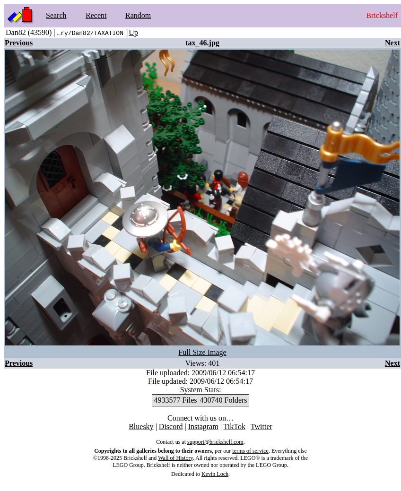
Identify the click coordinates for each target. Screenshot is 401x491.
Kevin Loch (214, 474)
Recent (96, 15)
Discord (171, 426)
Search (56, 15)
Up (133, 32)
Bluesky (141, 426)
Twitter (261, 426)
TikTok (234, 426)
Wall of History (175, 458)
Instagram (203, 426)
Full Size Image (202, 352)
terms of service (250, 451)
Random (138, 15)
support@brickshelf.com (215, 442)
